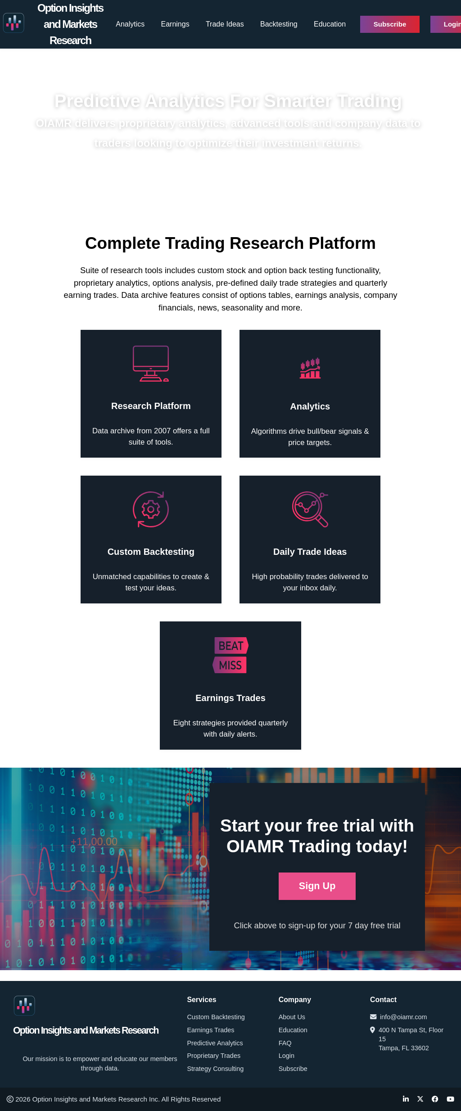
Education (330, 24)
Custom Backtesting (215, 1017)
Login (286, 1055)
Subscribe (390, 24)
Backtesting (279, 24)
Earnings (175, 24)
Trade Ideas (225, 24)
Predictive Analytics (215, 1043)
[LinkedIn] (406, 1099)
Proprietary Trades (213, 1055)
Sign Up (317, 885)
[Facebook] (435, 1099)
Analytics (130, 24)
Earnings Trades (210, 1030)
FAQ (285, 1043)
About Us (292, 1017)
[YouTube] (450, 1099)
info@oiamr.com (398, 1017)
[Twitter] (420, 1099)
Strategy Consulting (215, 1068)
